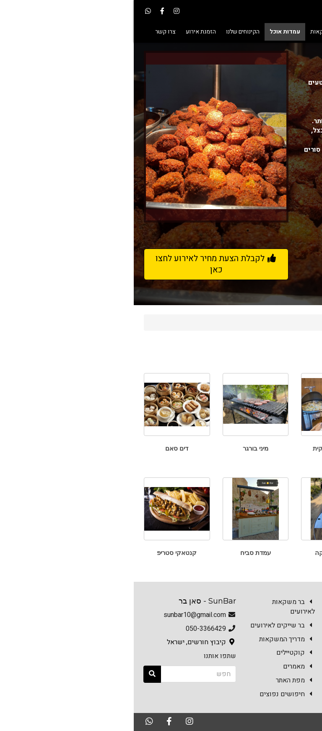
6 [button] (51, 230)
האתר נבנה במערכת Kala (244, 721)
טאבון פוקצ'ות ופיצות (279, 448)
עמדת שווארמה (278, 553)
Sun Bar (294, 322)
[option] (82, 137)
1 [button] (114, 230)
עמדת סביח (121, 553)
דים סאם (43, 448)
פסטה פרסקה (200, 553)
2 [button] (101, 230)
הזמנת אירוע (256, 699)
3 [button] (89, 230)
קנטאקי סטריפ (43, 553)
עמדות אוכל (256, 322)
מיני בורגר (122, 448)
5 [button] (64, 230)
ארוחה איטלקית (200, 448)
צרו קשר (297, 699)
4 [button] (76, 230)
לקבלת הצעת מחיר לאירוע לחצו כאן (82, 264)
